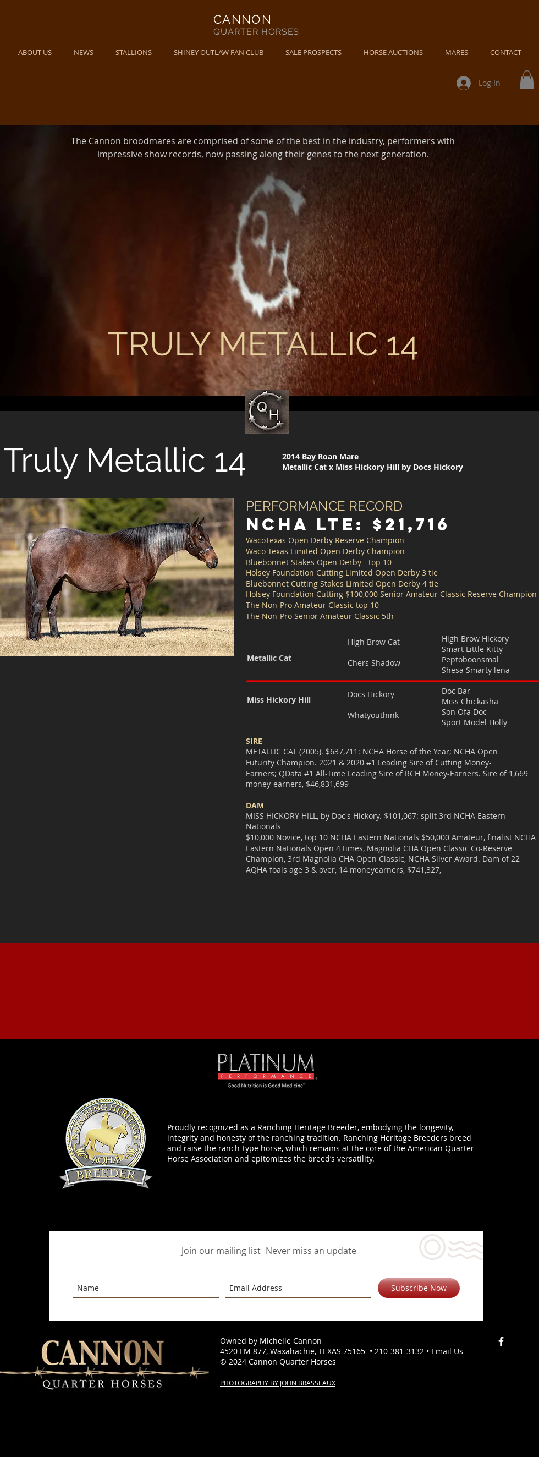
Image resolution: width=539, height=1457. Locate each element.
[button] (84, 52)
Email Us (447, 1351)
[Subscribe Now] (419, 1288)
